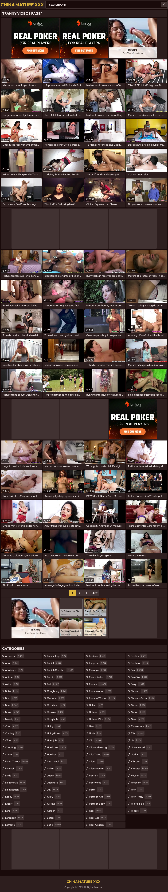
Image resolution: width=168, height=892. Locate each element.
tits (138, 733)
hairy (54, 726)
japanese (56, 782)
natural (97, 712)
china (12, 754)
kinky (54, 796)
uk (136, 740)
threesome (141, 726)
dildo (12, 775)
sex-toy (139, 677)
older (96, 761)
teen (138, 719)
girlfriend (56, 705)
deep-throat (16, 761)
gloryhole (56, 719)
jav (53, 789)
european (14, 817)
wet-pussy (141, 796)
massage (98, 670)
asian (12, 684)
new (95, 726)
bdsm (12, 712)
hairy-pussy (58, 733)
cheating (14, 747)
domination (16, 789)
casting (13, 733)
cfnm (12, 740)
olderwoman (100, 768)
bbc (11, 698)
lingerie (98, 663)
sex (137, 670)
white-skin (141, 803)
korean (55, 810)
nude (95, 733)
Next (95, 593)
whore (139, 810)
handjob (55, 740)
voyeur (139, 775)
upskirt (139, 754)
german (56, 698)
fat (53, 684)
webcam (140, 782)
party (96, 789)
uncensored (141, 747)
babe (12, 691)
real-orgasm (101, 824)
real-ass (98, 817)
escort (12, 803)
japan (54, 775)
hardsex (55, 754)
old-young (99, 754)
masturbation (101, 677)
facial (54, 663)
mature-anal (100, 691)
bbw (12, 705)
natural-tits (100, 719)
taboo (138, 705)
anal (12, 663)
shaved (139, 691)
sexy (138, 684)
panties (97, 775)
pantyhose (99, 782)
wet (137, 789)
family (55, 677)
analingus (14, 670)
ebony (12, 796)
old (95, 740)
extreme (14, 824)
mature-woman (102, 698)
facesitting (57, 656)
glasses (55, 712)
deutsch (14, 768)
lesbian (97, 656)
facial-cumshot (60, 670)
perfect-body (100, 803)
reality (139, 656)
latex (54, 817)
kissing (55, 803)
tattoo (138, 712)
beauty (12, 719)
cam (12, 726)
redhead (140, 663)
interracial (57, 761)
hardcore (56, 747)
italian (54, 768)
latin (54, 824)
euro (12, 810)
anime (12, 677)
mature (98, 684)
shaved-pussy (143, 698)
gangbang (57, 691)
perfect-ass (100, 796)
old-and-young (102, 747)
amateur (14, 656)
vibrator (139, 761)
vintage (139, 768)
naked (96, 705)
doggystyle (15, 782)
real (96, 810)
